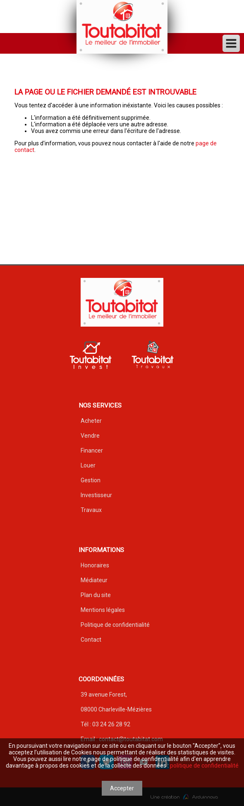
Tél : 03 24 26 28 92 (105, 724)
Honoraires (95, 565)
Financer (92, 450)
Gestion (90, 480)
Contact (91, 639)
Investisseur (96, 495)
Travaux (91, 510)
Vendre (90, 435)
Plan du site (96, 595)
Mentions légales (103, 610)
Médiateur (94, 580)
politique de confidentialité (204, 765)
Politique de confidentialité (115, 624)
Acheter (91, 420)
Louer (88, 465)
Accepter (122, 788)
